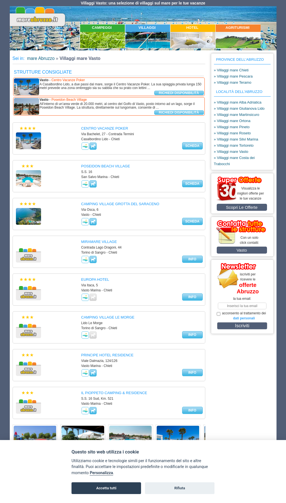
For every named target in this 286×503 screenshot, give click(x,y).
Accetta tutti (106, 488)
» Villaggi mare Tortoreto (234, 145)
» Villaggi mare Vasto (231, 151)
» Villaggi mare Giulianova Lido (239, 108)
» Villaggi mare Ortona (232, 121)
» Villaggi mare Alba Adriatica (238, 102)
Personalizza (101, 473)
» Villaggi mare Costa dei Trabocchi (234, 161)
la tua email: (242, 299)
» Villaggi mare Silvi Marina (236, 139)
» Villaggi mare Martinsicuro (236, 115)
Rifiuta (179, 488)
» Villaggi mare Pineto (232, 127)
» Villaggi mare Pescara (233, 76)
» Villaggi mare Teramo (232, 82)
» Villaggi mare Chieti (231, 70)
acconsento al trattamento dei (241, 315)
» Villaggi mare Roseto (232, 133)
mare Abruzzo (40, 58)
